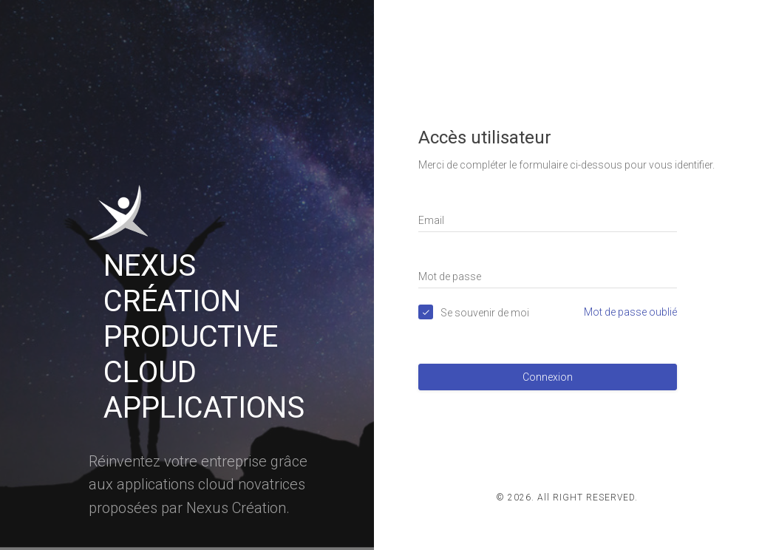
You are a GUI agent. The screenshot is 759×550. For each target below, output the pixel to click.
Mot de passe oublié (630, 312)
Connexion (548, 377)
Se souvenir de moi (484, 313)
